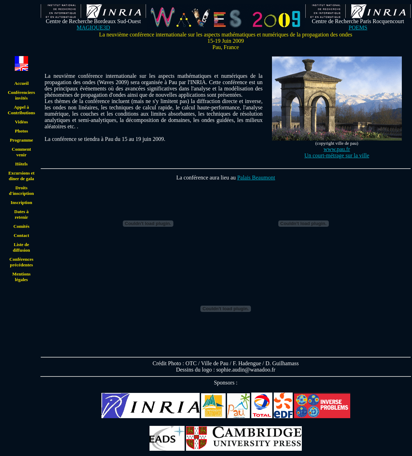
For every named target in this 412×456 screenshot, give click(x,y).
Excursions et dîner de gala (21, 175)
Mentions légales (21, 276)
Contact (21, 235)
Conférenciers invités (21, 95)
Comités (21, 226)
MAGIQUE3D (93, 27)
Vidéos (21, 121)
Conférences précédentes (21, 262)
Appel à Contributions (21, 109)
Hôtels (21, 163)
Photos (21, 131)
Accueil (21, 83)
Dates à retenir (21, 214)
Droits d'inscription (21, 190)
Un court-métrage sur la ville (336, 155)
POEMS (357, 27)
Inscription (21, 202)
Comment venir (21, 152)
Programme (21, 140)
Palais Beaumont (256, 178)
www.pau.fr (337, 149)
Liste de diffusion (21, 247)
